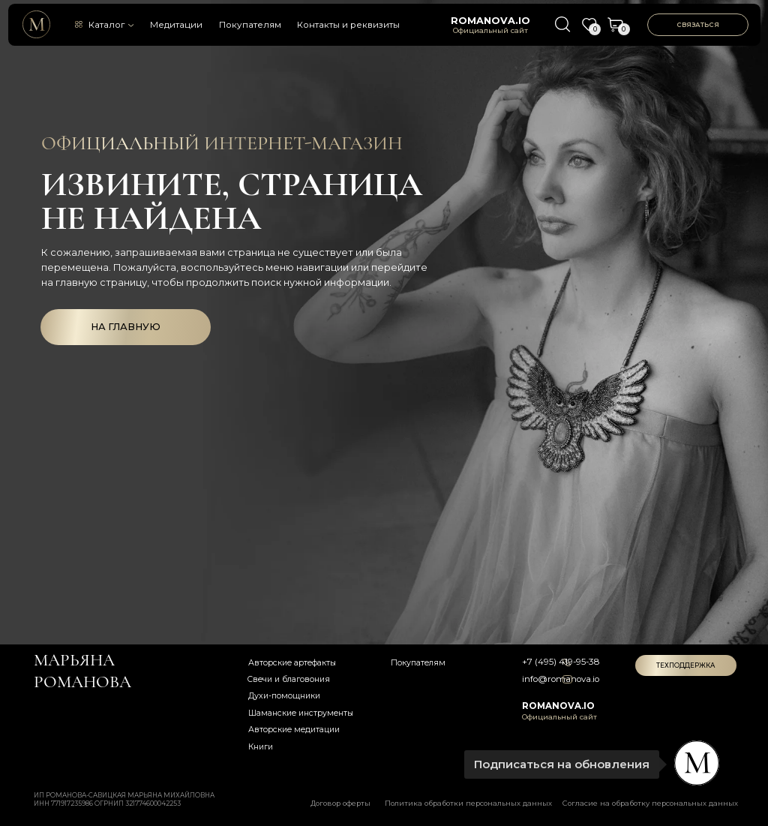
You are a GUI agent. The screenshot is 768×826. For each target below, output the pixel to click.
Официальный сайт (490, 30)
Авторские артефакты (292, 663)
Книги (260, 747)
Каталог (106, 25)
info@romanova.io (560, 679)
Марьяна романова (82, 670)
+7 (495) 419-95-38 (560, 661)
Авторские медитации (294, 729)
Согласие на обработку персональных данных (650, 803)
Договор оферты (340, 803)
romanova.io (490, 20)
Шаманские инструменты (300, 713)
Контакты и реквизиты (348, 25)
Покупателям (250, 25)
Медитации (176, 25)
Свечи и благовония (289, 679)
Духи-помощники (284, 696)
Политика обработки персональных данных (468, 803)
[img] (36, 24)
